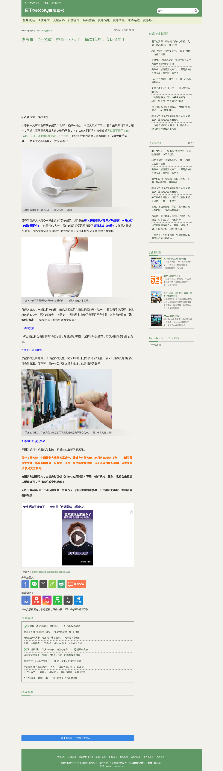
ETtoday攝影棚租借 (172, 316)
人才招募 (72, 757)
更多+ (191, 142)
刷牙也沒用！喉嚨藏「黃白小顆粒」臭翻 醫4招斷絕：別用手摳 (171, 43)
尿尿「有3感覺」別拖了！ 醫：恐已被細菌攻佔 (171, 80)
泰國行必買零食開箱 (172, 276)
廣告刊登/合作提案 (98, 757)
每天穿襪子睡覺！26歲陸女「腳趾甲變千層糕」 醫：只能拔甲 (171, 199)
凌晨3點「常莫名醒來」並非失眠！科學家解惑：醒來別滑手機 (171, 62)
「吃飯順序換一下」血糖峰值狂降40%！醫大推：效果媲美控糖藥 (168, 99)
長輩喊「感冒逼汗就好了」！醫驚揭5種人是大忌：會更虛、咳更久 (171, 71)
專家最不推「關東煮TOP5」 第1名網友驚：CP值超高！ (52, 632)
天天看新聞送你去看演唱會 (175, 259)
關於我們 (83, 757)
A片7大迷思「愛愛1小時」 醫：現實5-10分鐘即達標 (50, 678)
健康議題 (104, 20)
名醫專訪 (44, 20)
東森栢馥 (134, 20)
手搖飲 (36, 572)
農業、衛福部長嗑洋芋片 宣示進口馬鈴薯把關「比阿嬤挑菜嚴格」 (171, 208)
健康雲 (44, 10)
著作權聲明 (148, 757)
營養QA (65, 572)
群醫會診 (74, 20)
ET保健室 (156, 345)
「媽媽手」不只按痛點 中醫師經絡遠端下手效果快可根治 (171, 236)
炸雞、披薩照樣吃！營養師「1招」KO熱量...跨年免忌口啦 (53, 643)
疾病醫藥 (89, 20)
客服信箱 (113, 757)
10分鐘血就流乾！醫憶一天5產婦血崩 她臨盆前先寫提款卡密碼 (171, 127)
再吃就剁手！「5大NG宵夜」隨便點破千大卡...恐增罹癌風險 (56, 649)
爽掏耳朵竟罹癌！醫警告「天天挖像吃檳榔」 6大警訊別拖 (171, 108)
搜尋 (196, 10)
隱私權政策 (136, 757)
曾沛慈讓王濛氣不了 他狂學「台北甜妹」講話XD (53, 506)
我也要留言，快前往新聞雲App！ (77, 738)
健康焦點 (29, 20)
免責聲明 (160, 757)
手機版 (45, 3)
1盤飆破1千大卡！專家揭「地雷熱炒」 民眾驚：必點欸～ (53, 637)
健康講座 (119, 20)
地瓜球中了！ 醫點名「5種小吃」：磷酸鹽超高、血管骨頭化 (55, 672)
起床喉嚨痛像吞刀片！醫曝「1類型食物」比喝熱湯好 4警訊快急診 (170, 227)
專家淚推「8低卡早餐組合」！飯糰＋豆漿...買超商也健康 (52, 661)
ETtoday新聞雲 (32, 3)
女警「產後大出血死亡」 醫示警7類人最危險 (171, 90)
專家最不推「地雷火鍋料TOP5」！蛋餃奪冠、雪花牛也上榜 (54, 666)
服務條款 (124, 757)
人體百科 (59, 20)
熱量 (43, 572)
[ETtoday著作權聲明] (76, 609)
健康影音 (149, 20)
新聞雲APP (57, 3)
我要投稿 (61, 757)
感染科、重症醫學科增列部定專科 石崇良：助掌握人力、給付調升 (171, 218)
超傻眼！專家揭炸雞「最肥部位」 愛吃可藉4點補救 (52, 626)
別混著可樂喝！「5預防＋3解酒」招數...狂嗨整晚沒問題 (52, 655)
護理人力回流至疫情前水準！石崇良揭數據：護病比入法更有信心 (171, 118)
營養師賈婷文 (53, 572)
